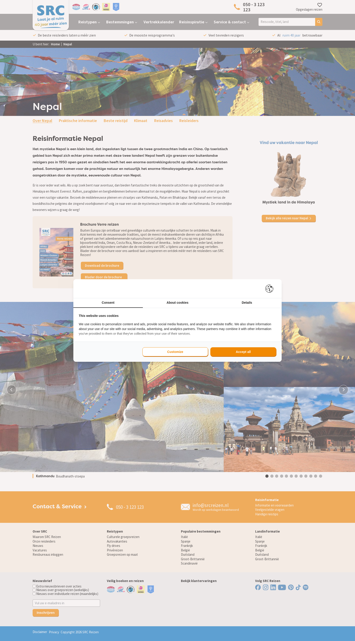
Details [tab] (247, 302)
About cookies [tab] (177, 302)
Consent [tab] (108, 302)
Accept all (243, 352)
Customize (175, 352)
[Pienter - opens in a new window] (270, 289)
